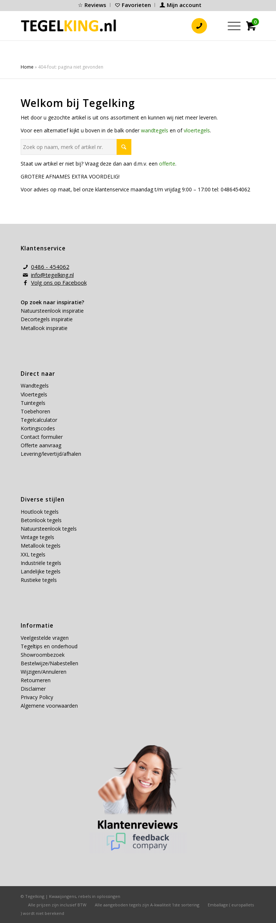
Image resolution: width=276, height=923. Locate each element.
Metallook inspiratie (44, 328)
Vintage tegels (37, 537)
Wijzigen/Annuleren (43, 671)
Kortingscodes (38, 428)
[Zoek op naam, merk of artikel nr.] (76, 147)
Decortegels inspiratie (47, 319)
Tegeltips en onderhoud (49, 646)
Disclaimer (33, 688)
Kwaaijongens (62, 896)
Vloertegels (34, 394)
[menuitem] (92, 5)
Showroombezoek (43, 654)
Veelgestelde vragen (45, 637)
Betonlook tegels (41, 520)
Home (27, 67)
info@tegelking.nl (52, 274)
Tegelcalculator (39, 419)
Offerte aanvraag (41, 445)
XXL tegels (33, 554)
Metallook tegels (41, 545)
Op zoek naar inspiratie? (52, 302)
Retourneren (36, 680)
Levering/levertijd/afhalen (51, 453)
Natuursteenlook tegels (49, 528)
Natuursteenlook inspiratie (52, 310)
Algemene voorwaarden (49, 705)
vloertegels (197, 130)
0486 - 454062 (50, 266)
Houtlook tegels (40, 511)
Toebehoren (35, 411)
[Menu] (230, 25)
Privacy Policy (37, 697)
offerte (167, 163)
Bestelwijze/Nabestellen (49, 663)
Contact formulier (42, 436)
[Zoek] (213, 25)
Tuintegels (33, 402)
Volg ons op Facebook (59, 282)
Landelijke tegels (41, 571)
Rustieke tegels (39, 579)
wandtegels (154, 130)
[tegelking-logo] (69, 25)
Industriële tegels (42, 562)
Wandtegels (35, 385)
